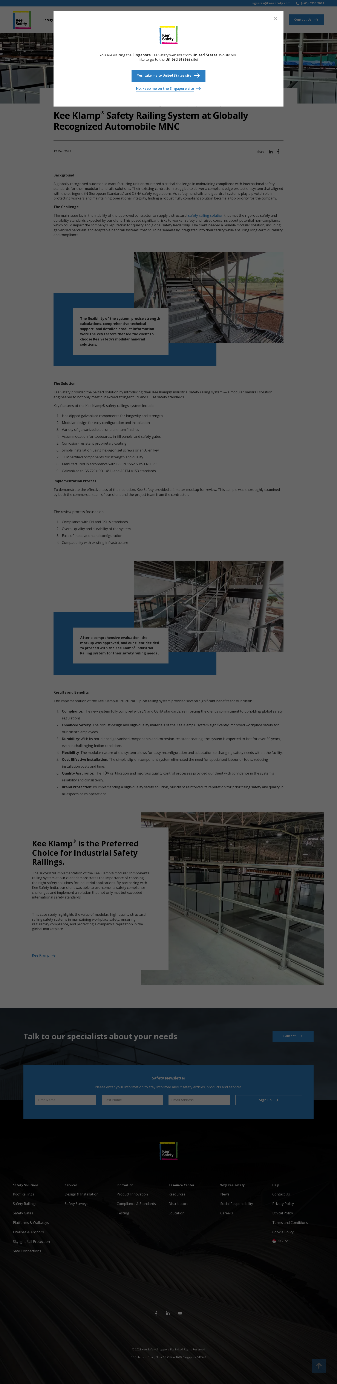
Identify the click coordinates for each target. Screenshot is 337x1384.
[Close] (275, 18)
